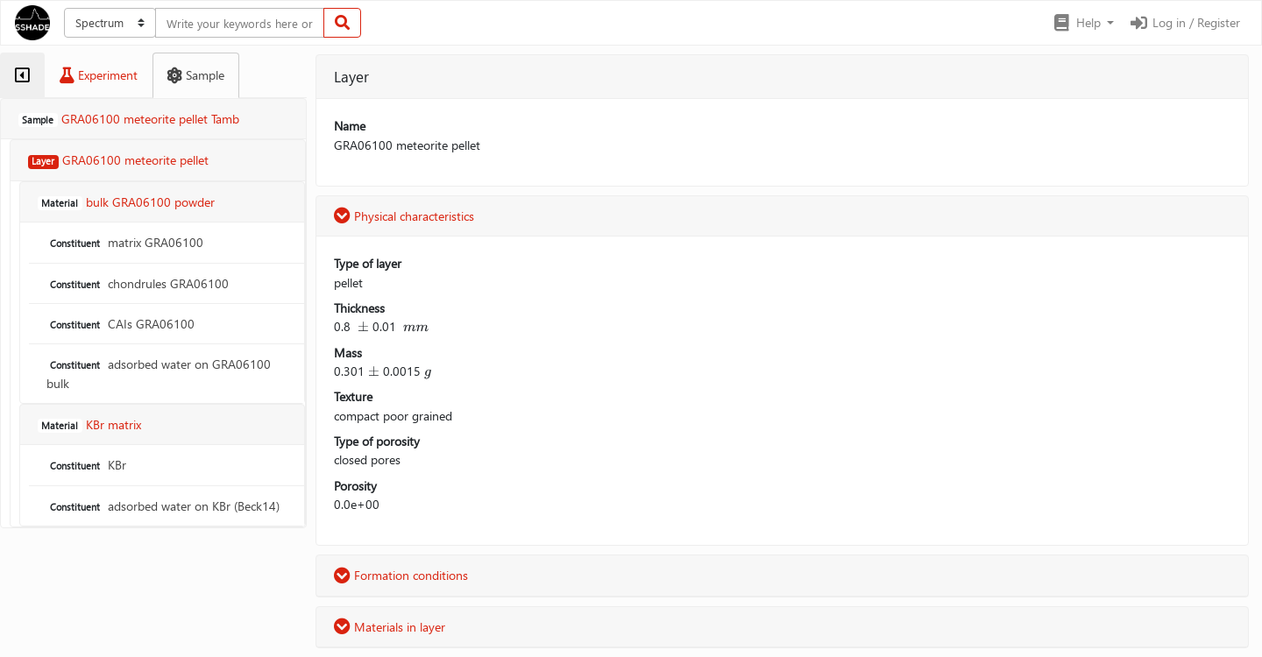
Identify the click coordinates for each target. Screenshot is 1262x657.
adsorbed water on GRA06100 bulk (158, 373)
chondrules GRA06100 (137, 283)
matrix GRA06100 (124, 242)
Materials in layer (389, 626)
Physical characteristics (404, 216)
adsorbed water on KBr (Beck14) (163, 506)
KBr (86, 464)
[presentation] (363, 326)
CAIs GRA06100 (120, 323)
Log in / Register (1184, 22)
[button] (1083, 23)
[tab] (22, 75)
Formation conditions (401, 575)
